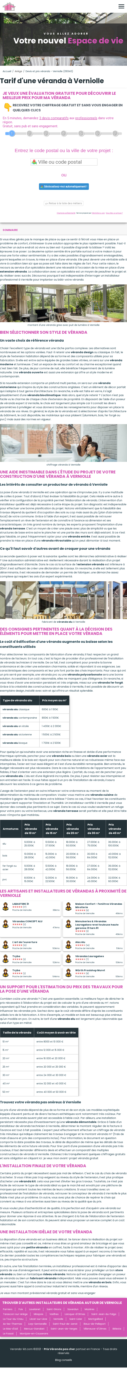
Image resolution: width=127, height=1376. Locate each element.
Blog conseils (63, 1360)
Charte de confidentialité (66, 213)
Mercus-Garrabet (34, 1328)
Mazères (89, 1309)
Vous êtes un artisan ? (114, 213)
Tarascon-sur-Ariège (15, 1314)
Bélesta (117, 1328)
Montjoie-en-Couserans (34, 1333)
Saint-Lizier (75, 1319)
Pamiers (7, 1309)
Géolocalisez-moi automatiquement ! (64, 186)
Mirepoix (38, 1314)
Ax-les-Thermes (12, 1324)
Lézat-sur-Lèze (38, 1319)
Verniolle (58, 1319)
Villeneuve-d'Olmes (94, 1328)
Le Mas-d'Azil (10, 1328)
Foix (21, 1309)
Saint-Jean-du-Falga (103, 1314)
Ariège (18, 71)
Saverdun (72, 1309)
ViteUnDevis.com (98, 213)
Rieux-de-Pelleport (95, 1324)
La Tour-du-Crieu (13, 1319)
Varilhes (54, 1314)
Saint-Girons (54, 1309)
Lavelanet (34, 1309)
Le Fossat (8, 1333)
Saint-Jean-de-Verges (64, 1328)
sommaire (10, 230)
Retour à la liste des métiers (63, 203)
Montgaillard (95, 1319)
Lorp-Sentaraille (37, 1324)
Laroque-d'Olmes (75, 1314)
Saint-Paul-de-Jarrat (65, 1324)
